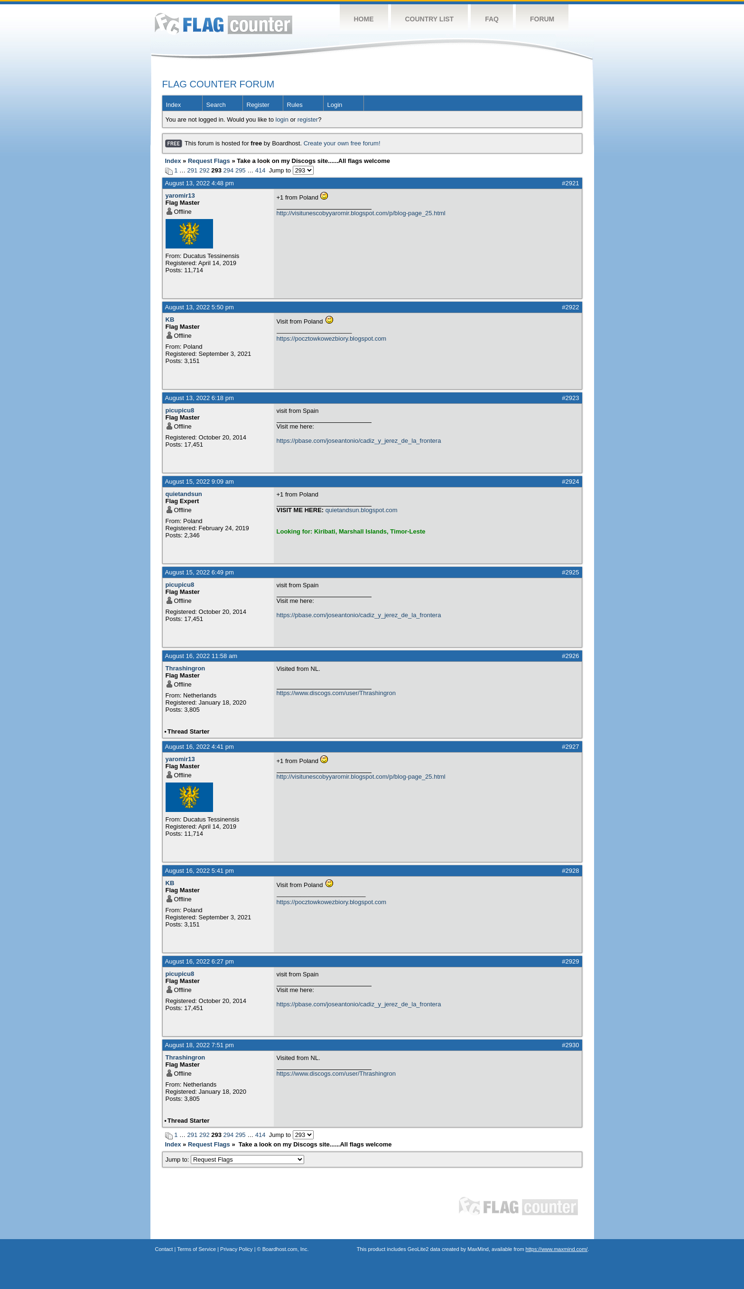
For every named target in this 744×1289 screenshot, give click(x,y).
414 (260, 170)
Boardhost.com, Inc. (285, 1249)
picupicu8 (180, 410)
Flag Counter (223, 23)
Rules (295, 104)
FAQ (492, 19)
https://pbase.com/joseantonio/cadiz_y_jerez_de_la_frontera (359, 440)
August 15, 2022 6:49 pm (199, 572)
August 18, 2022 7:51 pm (199, 1045)
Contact (164, 1249)
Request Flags (209, 160)
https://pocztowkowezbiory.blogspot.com (332, 338)
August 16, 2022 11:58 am (201, 655)
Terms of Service (196, 1249)
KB (170, 319)
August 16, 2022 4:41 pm (199, 746)
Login (335, 104)
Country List (429, 19)
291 (192, 170)
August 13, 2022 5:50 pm (199, 307)
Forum (542, 19)
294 (228, 170)
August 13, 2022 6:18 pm (199, 397)
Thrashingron (185, 668)
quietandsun (184, 493)
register (308, 119)
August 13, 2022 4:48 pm (199, 183)
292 (204, 170)
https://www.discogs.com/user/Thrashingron (336, 693)
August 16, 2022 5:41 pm (199, 870)
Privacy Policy (236, 1249)
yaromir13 (180, 195)
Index (173, 104)
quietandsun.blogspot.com (362, 510)
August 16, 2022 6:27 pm (199, 961)
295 (240, 170)
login (282, 119)
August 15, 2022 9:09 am (199, 481)
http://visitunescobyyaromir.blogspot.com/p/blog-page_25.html (361, 213)
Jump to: (235, 1159)
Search (216, 104)
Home (364, 19)
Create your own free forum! (342, 143)
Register (258, 104)
